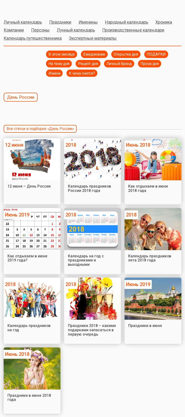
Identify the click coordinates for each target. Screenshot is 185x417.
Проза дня (149, 63)
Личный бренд (119, 63)
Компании (14, 30)
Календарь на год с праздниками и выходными (86, 260)
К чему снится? (82, 73)
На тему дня (58, 63)
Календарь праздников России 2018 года (89, 188)
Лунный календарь (76, 30)
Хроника (163, 22)
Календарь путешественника (33, 38)
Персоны (40, 30)
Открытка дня (126, 54)
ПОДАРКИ (156, 54)
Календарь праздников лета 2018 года (149, 258)
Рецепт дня (88, 63)
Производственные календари (133, 30)
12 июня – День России (29, 186)
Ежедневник (94, 54)
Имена (54, 73)
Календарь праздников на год (29, 327)
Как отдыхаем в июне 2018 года (148, 188)
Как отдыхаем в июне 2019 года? (27, 258)
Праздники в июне (145, 325)
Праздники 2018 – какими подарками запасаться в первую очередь (92, 329)
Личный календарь (23, 22)
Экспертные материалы (93, 38)
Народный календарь (126, 22)
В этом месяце (61, 54)
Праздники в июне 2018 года (29, 397)
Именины (88, 22)
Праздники (60, 22)
